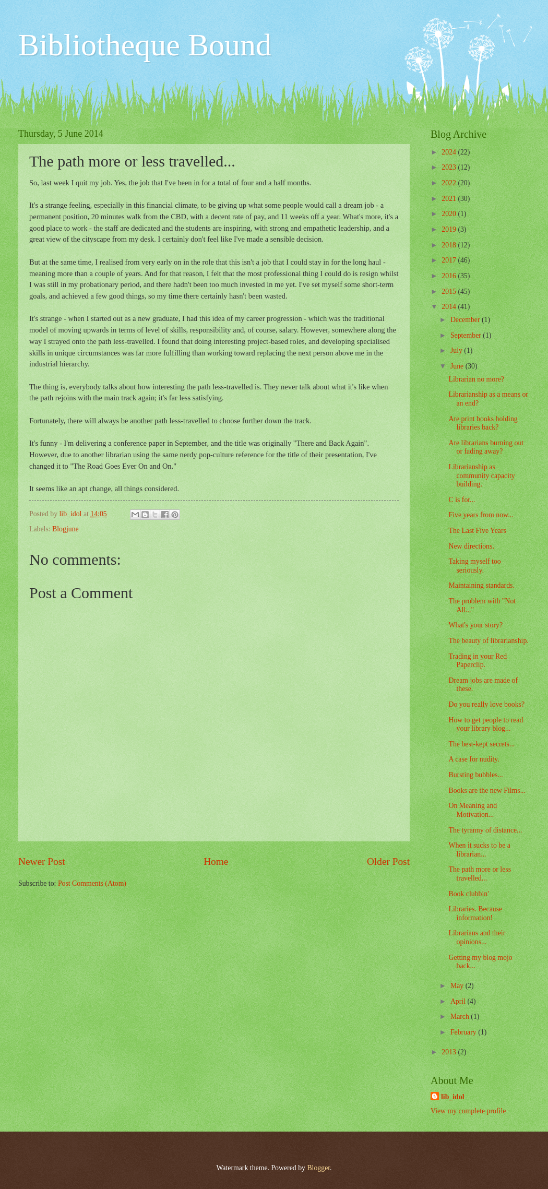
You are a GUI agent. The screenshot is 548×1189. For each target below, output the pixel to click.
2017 (450, 260)
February (464, 1032)
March (460, 1016)
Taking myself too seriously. (474, 565)
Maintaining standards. (481, 585)
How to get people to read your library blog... (485, 724)
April (459, 1001)
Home (216, 861)
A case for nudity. (473, 759)
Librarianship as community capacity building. (481, 475)
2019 (450, 229)
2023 (450, 167)
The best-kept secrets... (481, 744)
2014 (450, 307)
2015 (450, 291)
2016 (450, 276)
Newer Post (41, 861)
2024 (450, 152)
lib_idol (452, 1097)
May (458, 986)
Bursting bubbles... (475, 775)
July (457, 350)
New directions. (471, 546)
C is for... (461, 500)
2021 (450, 199)
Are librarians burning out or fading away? (485, 447)
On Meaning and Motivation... (472, 810)
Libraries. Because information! (475, 913)
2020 (450, 214)
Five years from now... (480, 515)
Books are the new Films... (487, 790)
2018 (450, 245)
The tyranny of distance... (485, 830)
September (466, 335)
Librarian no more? (476, 379)
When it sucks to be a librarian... (479, 849)
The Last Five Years (477, 530)
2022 (450, 183)
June (458, 366)
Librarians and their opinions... (476, 937)
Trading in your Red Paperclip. (477, 660)
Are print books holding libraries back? (482, 423)
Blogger (318, 1168)
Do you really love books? (486, 704)
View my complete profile (468, 1111)
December (466, 320)
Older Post (388, 861)
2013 (450, 1052)
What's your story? (475, 625)
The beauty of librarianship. (488, 641)
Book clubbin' (468, 894)
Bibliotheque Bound (144, 45)
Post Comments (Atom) (92, 883)
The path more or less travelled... (479, 873)
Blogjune (65, 529)
